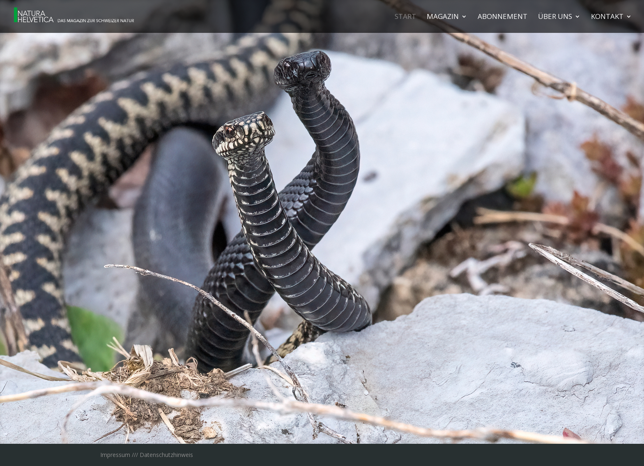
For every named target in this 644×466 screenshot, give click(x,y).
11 (308, 427)
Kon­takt (607, 17)
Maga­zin (443, 17)
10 (301, 427)
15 (336, 427)
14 (329, 427)
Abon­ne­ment (502, 17)
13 (322, 427)
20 (371, 427)
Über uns (555, 17)
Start (405, 17)
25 (406, 427)
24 (399, 427)
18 (357, 427)
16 (343, 427)
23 (392, 427)
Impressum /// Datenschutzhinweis (146, 455)
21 (378, 427)
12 (315, 427)
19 (364, 427)
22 (385, 427)
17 (350, 427)
